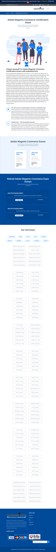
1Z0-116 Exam (19, 448)
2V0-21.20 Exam (35, 385)
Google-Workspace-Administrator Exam (19, 497)
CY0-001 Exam (19, 456)
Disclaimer (31, 522)
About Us (31, 515)
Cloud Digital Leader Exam (19, 482)
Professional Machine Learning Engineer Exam (19, 486)
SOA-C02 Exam (19, 362)
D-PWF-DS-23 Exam (19, 418)
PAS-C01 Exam (19, 351)
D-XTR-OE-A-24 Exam (19, 411)
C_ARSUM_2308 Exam (35, 325)
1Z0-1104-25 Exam (19, 433)
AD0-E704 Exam (34, 153)
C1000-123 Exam (19, 283)
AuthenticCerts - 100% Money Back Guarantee (23, 122)
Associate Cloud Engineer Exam (19, 493)
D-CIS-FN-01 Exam (19, 407)
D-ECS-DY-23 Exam (19, 403)
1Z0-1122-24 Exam (19, 441)
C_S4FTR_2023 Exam (35, 343)
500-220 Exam (19, 298)
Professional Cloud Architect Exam (35, 490)
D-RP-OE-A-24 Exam (35, 403)
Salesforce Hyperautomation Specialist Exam (19, 257)
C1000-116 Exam (35, 272)
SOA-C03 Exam (35, 355)
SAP (35, 236)
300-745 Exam (35, 313)
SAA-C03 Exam (19, 355)
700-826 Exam (35, 310)
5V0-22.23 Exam (19, 392)
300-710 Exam (19, 310)
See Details (40, 199)
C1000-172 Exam (19, 276)
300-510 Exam (19, 306)
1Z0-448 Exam (35, 445)
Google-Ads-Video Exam (35, 486)
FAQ (30, 520)
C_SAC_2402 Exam (19, 336)
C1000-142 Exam (35, 287)
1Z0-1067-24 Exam (35, 433)
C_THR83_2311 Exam (35, 340)
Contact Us (31, 524)
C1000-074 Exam (19, 280)
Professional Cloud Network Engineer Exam (35, 497)
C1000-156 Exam (35, 291)
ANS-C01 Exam (35, 366)
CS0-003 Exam (35, 460)
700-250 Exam (35, 302)
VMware (10, 240)
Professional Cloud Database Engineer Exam (35, 493)
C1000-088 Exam (19, 272)
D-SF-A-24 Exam (35, 407)
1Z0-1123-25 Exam (35, 437)
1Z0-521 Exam (19, 430)
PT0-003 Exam (35, 467)
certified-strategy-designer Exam (19, 265)
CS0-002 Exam (19, 467)
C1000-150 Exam (35, 280)
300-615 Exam (19, 313)
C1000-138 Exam (35, 276)
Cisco (28, 236)
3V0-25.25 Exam (19, 385)
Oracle (27, 240)
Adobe (12, 13)
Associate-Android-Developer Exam (35, 501)
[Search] (40, 542)
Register (42, 4)
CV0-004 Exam (35, 475)
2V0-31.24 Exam (19, 377)
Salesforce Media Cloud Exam (19, 250)
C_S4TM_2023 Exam (35, 328)
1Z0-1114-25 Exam (19, 445)
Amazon (44, 236)
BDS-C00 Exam (35, 370)
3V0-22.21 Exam (35, 377)
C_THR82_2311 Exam (35, 332)
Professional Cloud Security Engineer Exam (35, 482)
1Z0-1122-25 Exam (35, 441)
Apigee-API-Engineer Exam (19, 501)
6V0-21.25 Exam (35, 381)
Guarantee (31, 517)
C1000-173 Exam (19, 291)
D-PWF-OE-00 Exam (35, 415)
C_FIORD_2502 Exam (19, 340)
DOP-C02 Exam (35, 358)
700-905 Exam (35, 298)
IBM (20, 236)
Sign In (35, 4)
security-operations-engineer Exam (19, 490)
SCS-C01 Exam (35, 362)
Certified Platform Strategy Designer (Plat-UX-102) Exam (35, 265)
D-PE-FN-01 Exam (35, 422)
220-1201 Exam (19, 475)
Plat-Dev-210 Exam (35, 250)
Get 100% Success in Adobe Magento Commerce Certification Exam (28, 108)
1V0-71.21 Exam (19, 381)
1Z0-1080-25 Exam (35, 430)
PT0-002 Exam (19, 471)
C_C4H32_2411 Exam (19, 343)
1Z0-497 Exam (19, 437)
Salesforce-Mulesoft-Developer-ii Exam (35, 261)
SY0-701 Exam (35, 471)
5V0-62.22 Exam (35, 392)
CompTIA (36, 240)
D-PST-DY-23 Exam (19, 415)
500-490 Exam (19, 302)
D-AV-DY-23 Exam (19, 422)
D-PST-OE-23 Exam (35, 411)
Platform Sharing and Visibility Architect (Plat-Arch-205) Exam (19, 246)
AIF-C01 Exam (19, 358)
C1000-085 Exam (19, 287)
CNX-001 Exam (35, 463)
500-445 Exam (19, 317)
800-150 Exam (35, 317)
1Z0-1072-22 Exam (35, 448)
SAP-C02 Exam (19, 370)
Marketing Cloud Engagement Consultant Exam (19, 253)
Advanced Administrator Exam (19, 261)
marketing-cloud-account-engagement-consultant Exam (35, 257)
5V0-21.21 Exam (19, 396)
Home (7, 13)
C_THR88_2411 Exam (19, 332)
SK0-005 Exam (19, 460)
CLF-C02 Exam (19, 366)
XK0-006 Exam (35, 456)
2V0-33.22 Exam (19, 388)
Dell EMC (19, 240)
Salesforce (12, 236)
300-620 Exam (35, 306)
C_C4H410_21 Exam (19, 328)
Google (45, 240)
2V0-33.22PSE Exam (35, 388)
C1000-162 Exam (35, 283)
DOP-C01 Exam (35, 351)
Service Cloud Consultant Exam (35, 253)
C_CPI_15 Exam (19, 325)
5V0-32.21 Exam (35, 396)
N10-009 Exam (19, 463)
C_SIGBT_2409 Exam (35, 336)
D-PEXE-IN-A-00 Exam (35, 418)
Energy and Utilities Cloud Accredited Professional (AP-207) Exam (35, 246)
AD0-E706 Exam (19, 153)
